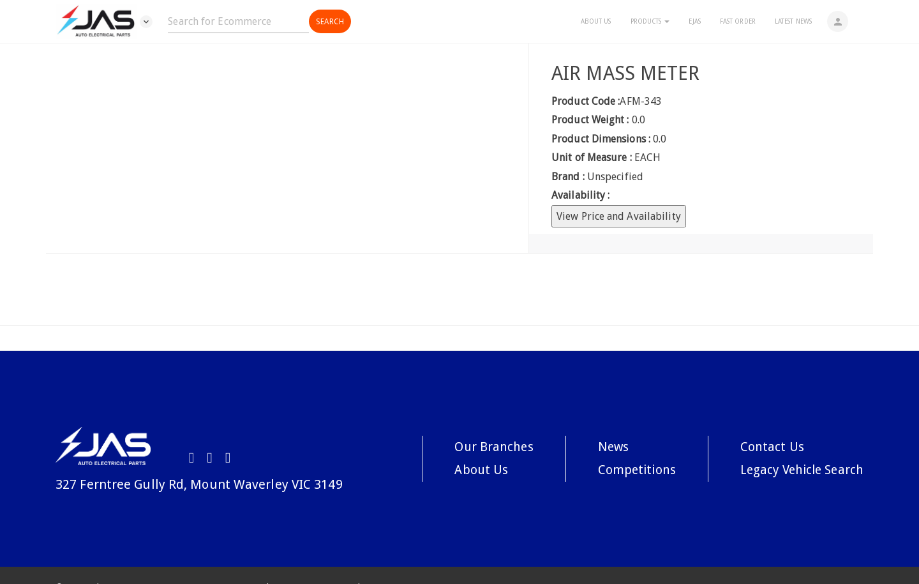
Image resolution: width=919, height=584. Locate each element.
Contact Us (767, 446)
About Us (594, 21)
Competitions (631, 470)
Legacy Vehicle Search (799, 470)
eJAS (692, 21)
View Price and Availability (619, 216)
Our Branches (486, 446)
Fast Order (736, 21)
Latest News (791, 21)
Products (648, 21)
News (607, 446)
